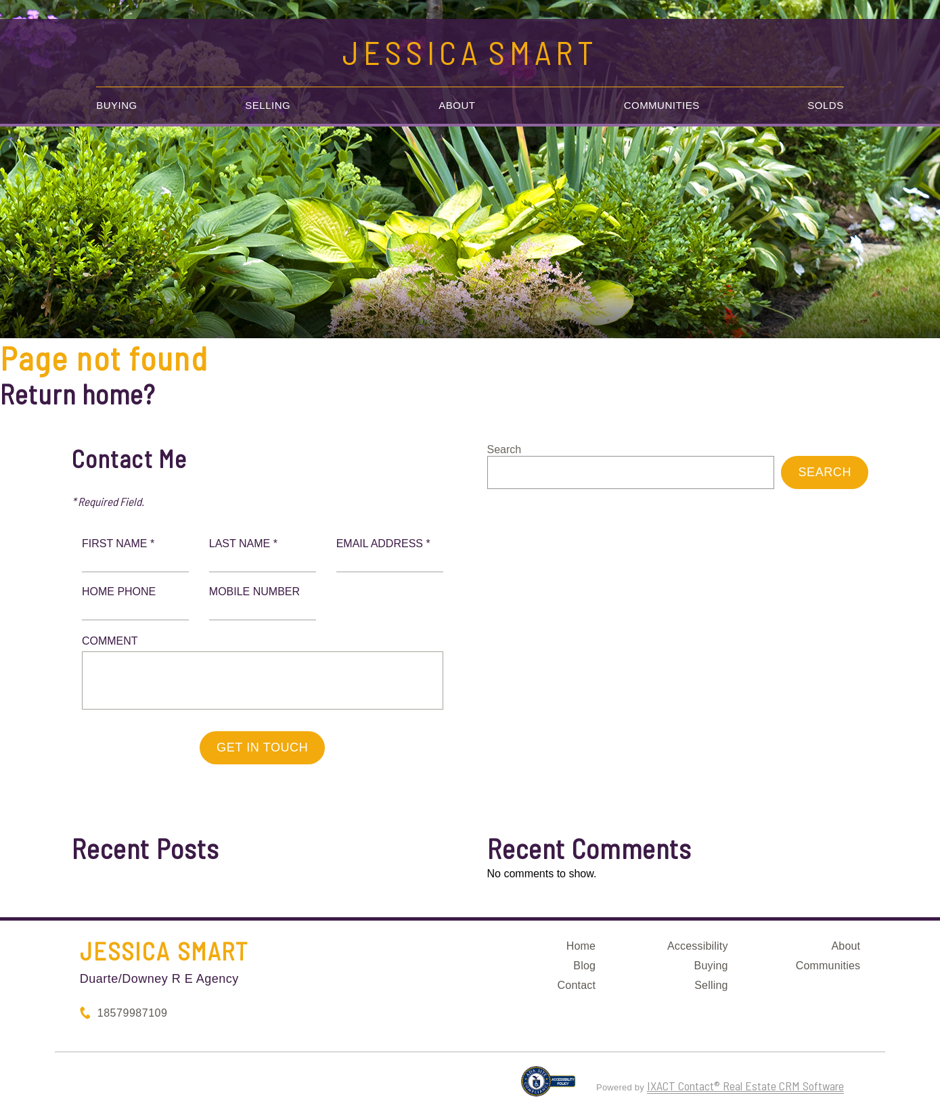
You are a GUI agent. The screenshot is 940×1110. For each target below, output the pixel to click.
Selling (267, 105)
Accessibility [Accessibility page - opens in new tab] (697, 946)
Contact (577, 985)
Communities (662, 105)
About (457, 105)
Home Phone (119, 591)
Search (504, 449)
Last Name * (243, 543)
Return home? (77, 393)
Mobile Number (254, 591)
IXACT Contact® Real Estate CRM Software (745, 1085)
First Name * (118, 543)
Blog (584, 965)
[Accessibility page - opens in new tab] (548, 1087)
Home (581, 946)
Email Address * (383, 543)
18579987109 (132, 1013)
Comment (110, 641)
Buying (116, 105)
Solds (825, 105)
